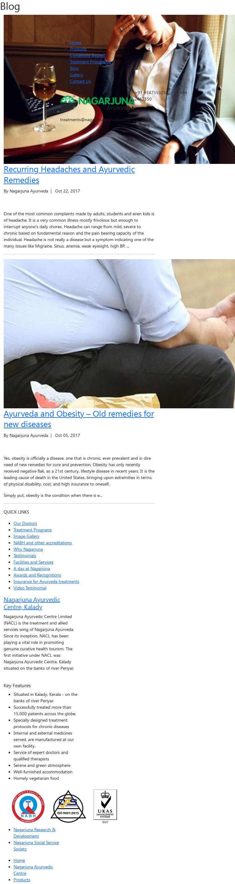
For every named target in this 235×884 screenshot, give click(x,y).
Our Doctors (25, 523)
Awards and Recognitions (37, 574)
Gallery (76, 74)
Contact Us (80, 81)
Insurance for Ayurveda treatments (46, 581)
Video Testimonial (30, 587)
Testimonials (25, 555)
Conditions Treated (87, 55)
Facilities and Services (33, 562)
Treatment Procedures (90, 61)
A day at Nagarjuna (32, 568)
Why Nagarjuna (28, 549)
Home (75, 42)
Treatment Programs (33, 529)
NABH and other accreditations (43, 542)
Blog (74, 68)
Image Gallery (26, 536)
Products (78, 48)
